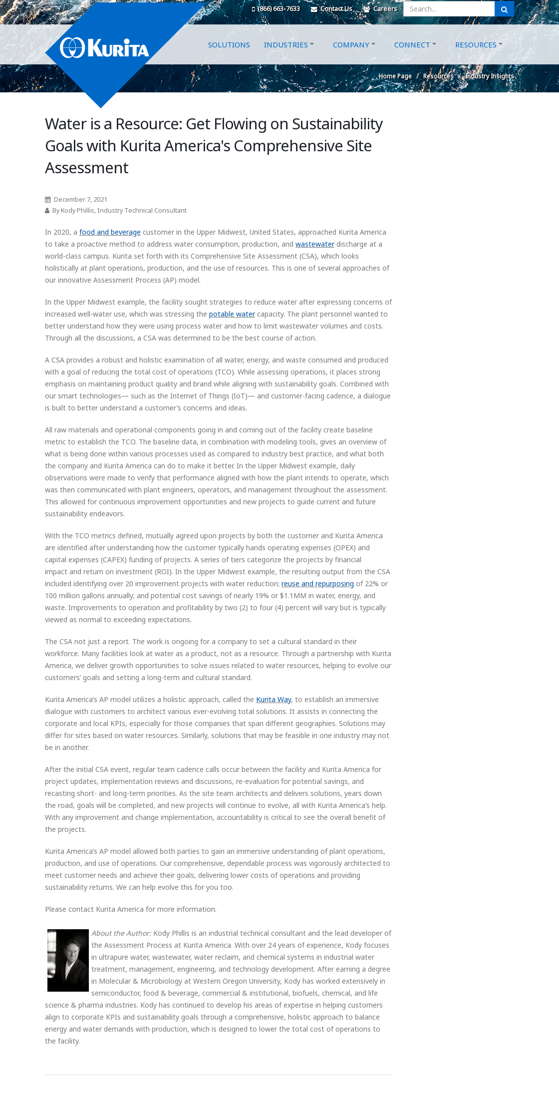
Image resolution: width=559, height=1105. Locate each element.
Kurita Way (273, 699)
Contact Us (331, 8)
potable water (232, 314)
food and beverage (110, 232)
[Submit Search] (504, 8)
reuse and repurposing (317, 583)
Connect (412, 56)
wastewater (314, 244)
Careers (380, 8)
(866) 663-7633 (276, 8)
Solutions (229, 56)
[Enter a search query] (449, 8)
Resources (476, 56)
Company (351, 56)
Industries (286, 56)
